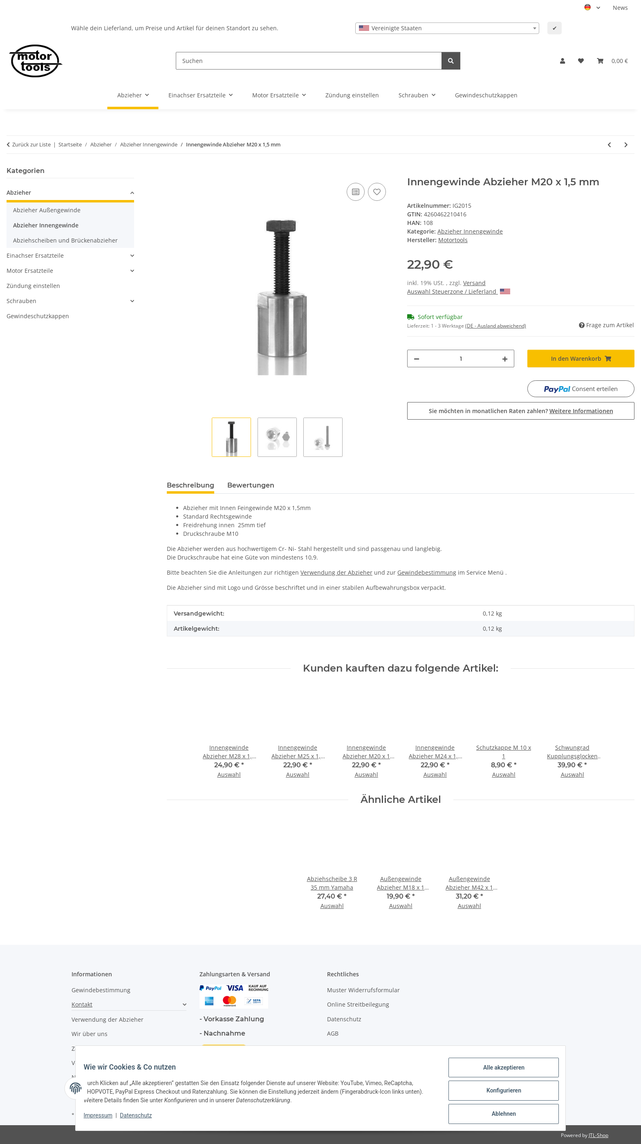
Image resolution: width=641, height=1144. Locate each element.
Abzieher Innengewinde (470, 231)
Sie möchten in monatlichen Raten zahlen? (521, 411)
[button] (563, 61)
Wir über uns (90, 1034)
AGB (332, 1033)
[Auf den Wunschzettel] (377, 192)
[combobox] (447, 28)
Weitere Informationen (581, 411)
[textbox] (447, 28)
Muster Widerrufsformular (363, 990)
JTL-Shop (598, 1135)
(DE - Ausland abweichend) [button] (495, 325)
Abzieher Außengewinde (47, 210)
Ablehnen (498, 1115)
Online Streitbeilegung (358, 1004)
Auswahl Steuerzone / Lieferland (458, 291)
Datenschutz (141, 1118)
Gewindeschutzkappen (38, 316)
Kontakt (82, 1004)
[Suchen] (309, 61)
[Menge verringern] (417, 358)
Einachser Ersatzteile (35, 255)
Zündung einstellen (33, 286)
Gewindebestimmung (101, 990)
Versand (474, 283)
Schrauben (21, 301)
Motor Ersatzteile (30, 270)
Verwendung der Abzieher (107, 1019)
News (620, 7)
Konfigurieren (498, 1093)
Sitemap (338, 1048)
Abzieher (19, 192)
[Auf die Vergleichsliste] (356, 192)
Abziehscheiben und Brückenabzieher (65, 240)
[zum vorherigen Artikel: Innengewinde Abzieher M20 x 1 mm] (609, 144)
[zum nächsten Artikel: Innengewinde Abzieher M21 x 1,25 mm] (626, 144)
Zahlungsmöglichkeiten (103, 1048)
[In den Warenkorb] (173, 171)
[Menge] (460, 358)
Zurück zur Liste (31, 144)
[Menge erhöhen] (505, 358)
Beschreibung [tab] (190, 485)
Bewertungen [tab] (250, 485)
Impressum (103, 1118)
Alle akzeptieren (498, 1072)
